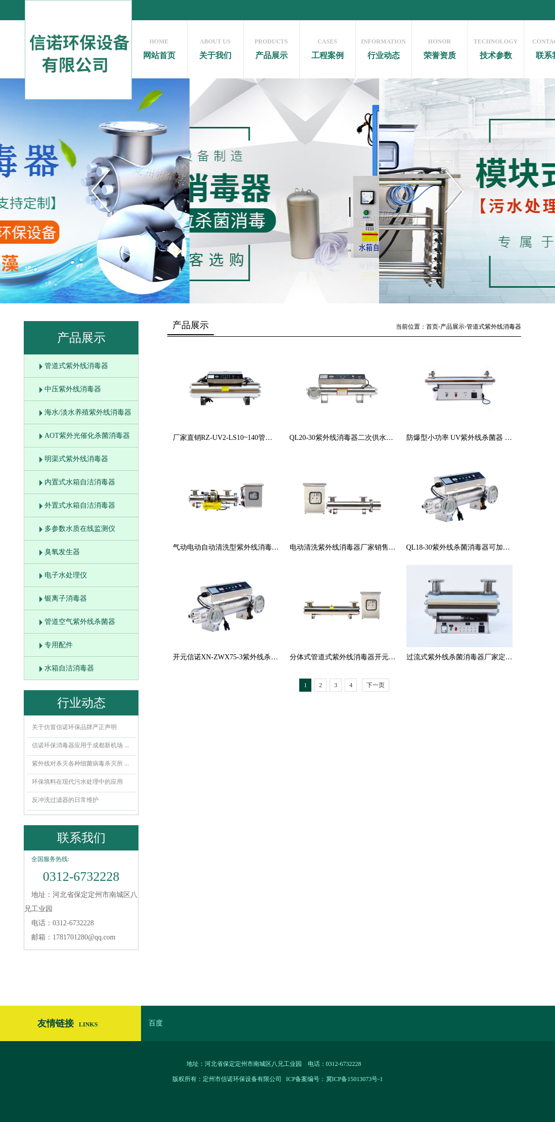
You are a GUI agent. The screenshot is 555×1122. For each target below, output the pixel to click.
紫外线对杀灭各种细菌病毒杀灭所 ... (80, 763)
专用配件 (58, 645)
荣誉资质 (439, 46)
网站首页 (159, 46)
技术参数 (496, 46)
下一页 (375, 685)
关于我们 (215, 46)
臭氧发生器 (62, 552)
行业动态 (383, 46)
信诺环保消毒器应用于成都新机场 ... (80, 745)
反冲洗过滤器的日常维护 (65, 799)
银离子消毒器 (65, 598)
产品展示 (271, 46)
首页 (432, 326)
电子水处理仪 (65, 575)
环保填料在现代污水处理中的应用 (77, 781)
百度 (156, 1023)
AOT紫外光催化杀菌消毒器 (87, 435)
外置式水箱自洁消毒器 (79, 505)
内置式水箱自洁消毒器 (79, 482)
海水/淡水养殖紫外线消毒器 (87, 412)
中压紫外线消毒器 (72, 389)
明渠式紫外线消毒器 (76, 459)
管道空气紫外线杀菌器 (79, 621)
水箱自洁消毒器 (69, 668)
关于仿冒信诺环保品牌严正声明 (74, 727)
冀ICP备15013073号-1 (354, 1079)
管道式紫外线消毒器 (76, 366)
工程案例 (327, 46)
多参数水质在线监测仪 (79, 528)
